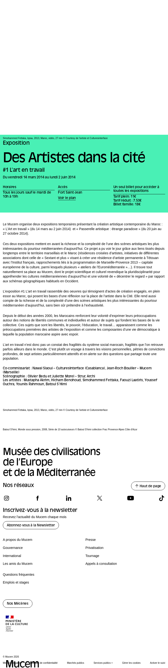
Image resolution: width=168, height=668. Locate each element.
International (12, 556)
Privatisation (94, 548)
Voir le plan (67, 198)
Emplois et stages (16, 582)
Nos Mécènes (17, 604)
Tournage (92, 556)
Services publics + (103, 663)
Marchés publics (75, 663)
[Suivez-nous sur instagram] (6, 498)
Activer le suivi (157, 663)
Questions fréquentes (18, 574)
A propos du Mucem (17, 540)
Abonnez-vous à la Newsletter (31, 525)
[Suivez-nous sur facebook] (37, 498)
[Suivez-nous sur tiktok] (161, 498)
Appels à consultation (101, 564)
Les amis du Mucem (17, 564)
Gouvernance (13, 548)
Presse (90, 540)
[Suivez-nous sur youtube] (130, 498)
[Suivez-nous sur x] (99, 498)
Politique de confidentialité (43, 663)
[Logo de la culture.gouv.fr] (17, 624)
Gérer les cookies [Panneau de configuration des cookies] (131, 663)
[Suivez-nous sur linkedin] (68, 498)
